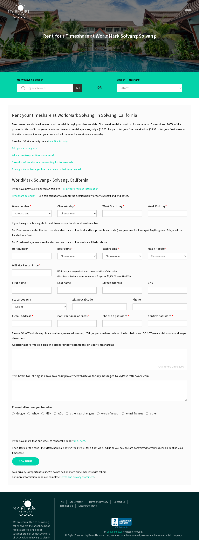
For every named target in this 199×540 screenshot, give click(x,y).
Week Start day (113, 191)
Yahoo (33, 398)
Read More (19, 530)
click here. (80, 426)
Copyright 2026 (114, 516)
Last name (64, 268)
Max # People (157, 234)
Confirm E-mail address (73, 301)
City (150, 268)
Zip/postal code (82, 284)
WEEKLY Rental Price (26, 250)
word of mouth (108, 398)
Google (18, 398)
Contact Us (119, 487)
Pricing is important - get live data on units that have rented (46, 154)
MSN (46, 398)
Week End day (157, 191)
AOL (58, 398)
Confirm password (160, 301)
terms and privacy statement (77, 462)
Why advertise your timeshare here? (33, 140)
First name (20, 268)
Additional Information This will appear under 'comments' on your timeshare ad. (63, 330)
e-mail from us (132, 398)
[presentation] (41, 412)
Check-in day (66, 191)
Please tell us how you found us (32, 392)
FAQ (62, 487)
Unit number (20, 234)
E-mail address (22, 301)
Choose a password (115, 301)
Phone (137, 284)
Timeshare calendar (23, 181)
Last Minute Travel (88, 490)
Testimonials (66, 490)
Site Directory (76, 487)
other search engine (80, 398)
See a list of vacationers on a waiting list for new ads (42, 147)
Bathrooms (110, 234)
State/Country (21, 284)
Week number (21, 191)
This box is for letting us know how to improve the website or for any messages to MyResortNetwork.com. (80, 361)
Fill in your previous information (80, 174)
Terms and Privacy (98, 487)
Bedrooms (65, 234)
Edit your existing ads (24, 133)
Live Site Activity (58, 126)
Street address (112, 268)
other (151, 398)
